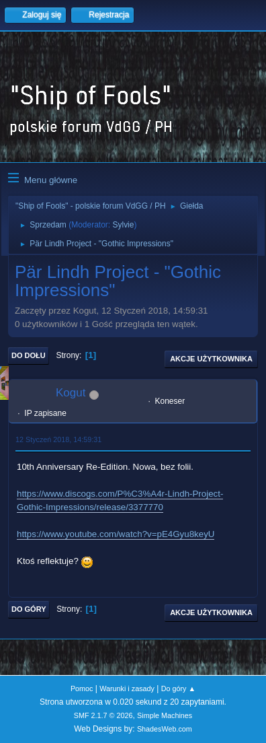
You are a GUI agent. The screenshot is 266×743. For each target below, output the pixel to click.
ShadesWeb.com (164, 729)
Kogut (70, 392)
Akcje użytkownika (211, 359)
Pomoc (82, 688)
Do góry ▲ (178, 688)
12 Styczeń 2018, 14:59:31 (58, 439)
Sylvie (123, 224)
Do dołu (28, 355)
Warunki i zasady (126, 688)
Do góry (28, 609)
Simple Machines (164, 715)
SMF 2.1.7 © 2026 (103, 715)
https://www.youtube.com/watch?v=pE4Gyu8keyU (115, 534)
